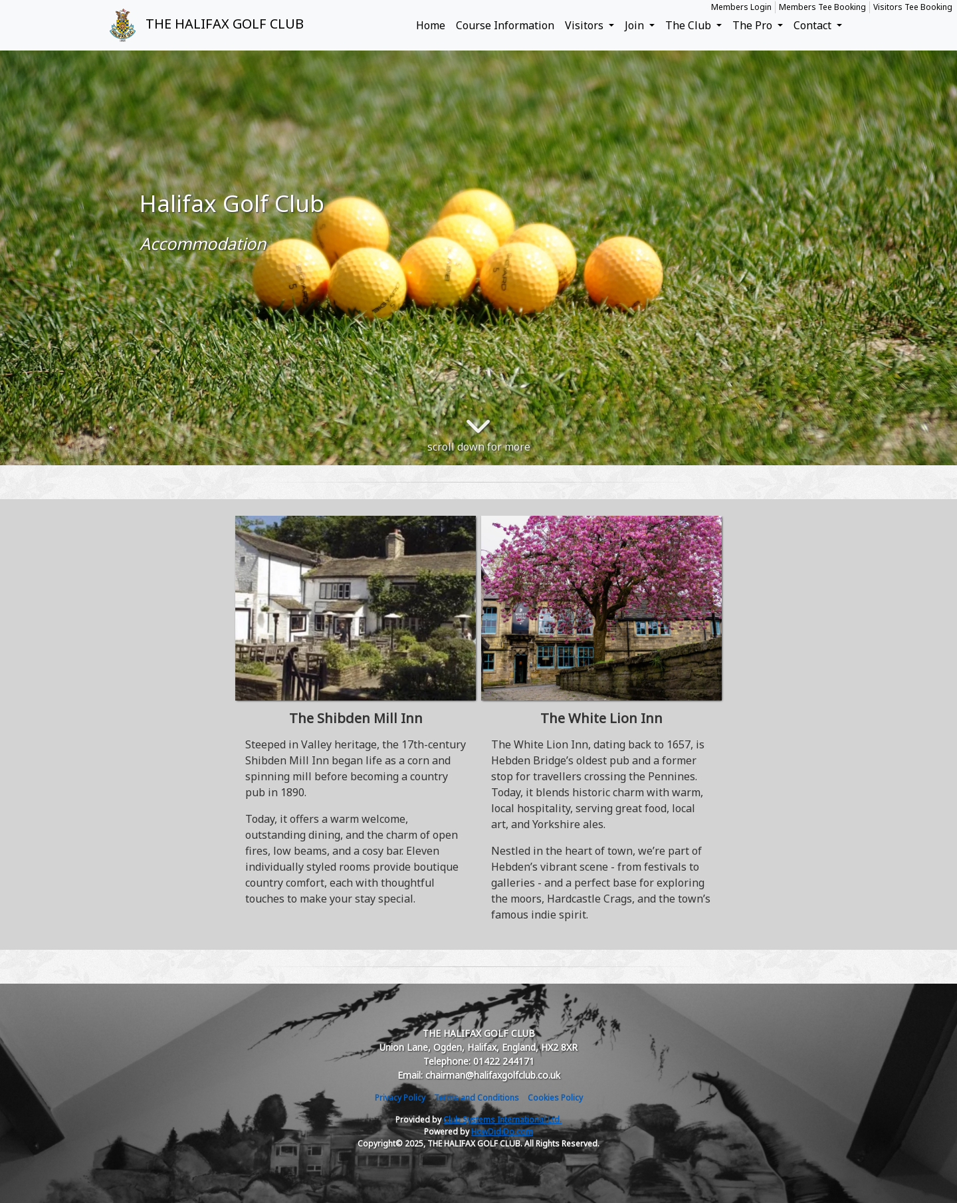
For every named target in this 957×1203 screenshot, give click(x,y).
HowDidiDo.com (502, 1131)
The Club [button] (689, 25)
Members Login (741, 7)
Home (430, 25)
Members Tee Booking (822, 7)
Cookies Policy (555, 1097)
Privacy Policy (400, 1097)
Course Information (505, 25)
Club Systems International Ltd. (502, 1119)
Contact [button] (814, 25)
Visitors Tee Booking (912, 7)
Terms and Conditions (476, 1097)
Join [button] (636, 25)
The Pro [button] (753, 25)
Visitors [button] (585, 25)
